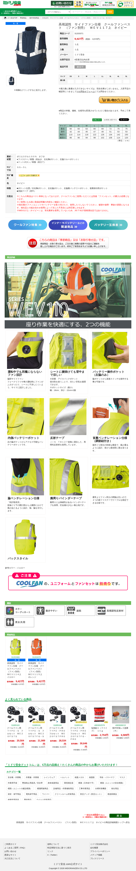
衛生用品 (115, 788)
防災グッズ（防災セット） (91, 794)
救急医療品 (112, 794)
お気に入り (97, 120)
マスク (122, 777)
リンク (50, 851)
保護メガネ (79, 777)
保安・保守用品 (14, 794)
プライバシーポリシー (100, 851)
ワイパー (46, 794)
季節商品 (23, 18)
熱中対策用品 (34, 18)
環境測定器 (68, 783)
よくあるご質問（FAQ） (15, 848)
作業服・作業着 (32, 777)
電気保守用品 (31, 794)
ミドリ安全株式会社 (99, 844)
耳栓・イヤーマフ (107, 777)
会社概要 (94, 848)
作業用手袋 (12, 783)
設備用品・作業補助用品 (63, 788)
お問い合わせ (10, 851)
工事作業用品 (84, 788)
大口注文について (12, 858)
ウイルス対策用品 (44, 800)
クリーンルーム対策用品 (65, 794)
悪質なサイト (10, 855)
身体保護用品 (53, 783)
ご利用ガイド (10, 844)
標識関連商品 (42, 788)
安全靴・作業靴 (14, 777)
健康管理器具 (13, 800)
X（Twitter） (52, 855)
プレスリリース (97, 858)
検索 (110, 12)
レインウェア (49, 777)
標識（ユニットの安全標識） (112, 783)
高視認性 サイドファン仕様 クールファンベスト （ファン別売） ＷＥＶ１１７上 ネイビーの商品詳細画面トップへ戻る (73, 822)
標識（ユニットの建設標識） (20, 788)
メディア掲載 (96, 855)
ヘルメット (65, 777)
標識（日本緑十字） (86, 783)
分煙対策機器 (100, 788)
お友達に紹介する (110, 120)
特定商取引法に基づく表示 (59, 848)
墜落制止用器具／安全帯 (32, 783)
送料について (53, 844)
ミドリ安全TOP (10, 18)
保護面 (92, 777)
